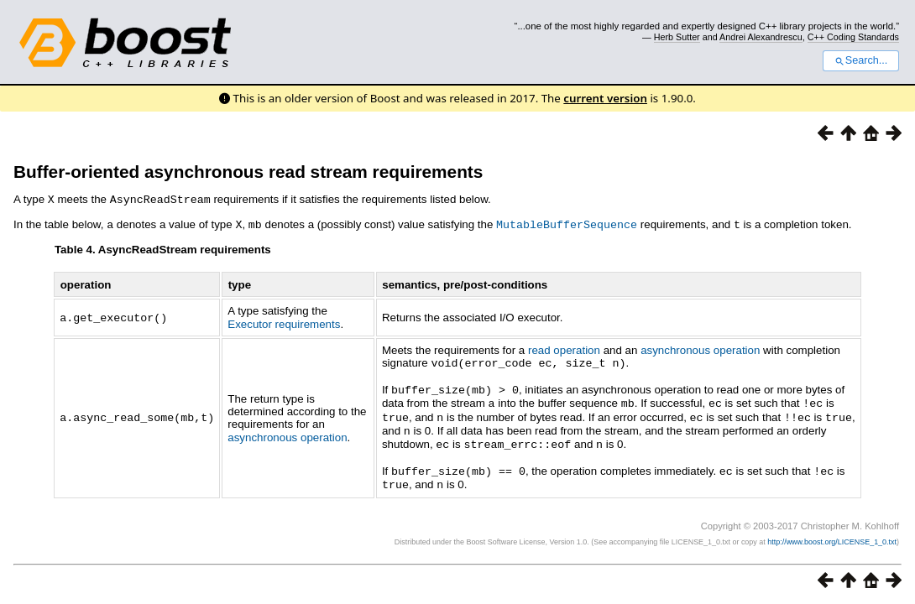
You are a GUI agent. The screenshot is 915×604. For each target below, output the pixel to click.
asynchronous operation (287, 432)
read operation (564, 348)
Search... (860, 60)
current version (605, 98)
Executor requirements (283, 322)
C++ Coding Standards (853, 37)
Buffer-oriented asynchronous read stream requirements (248, 171)
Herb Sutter (677, 37)
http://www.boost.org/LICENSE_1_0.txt (832, 533)
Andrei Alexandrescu (761, 37)
